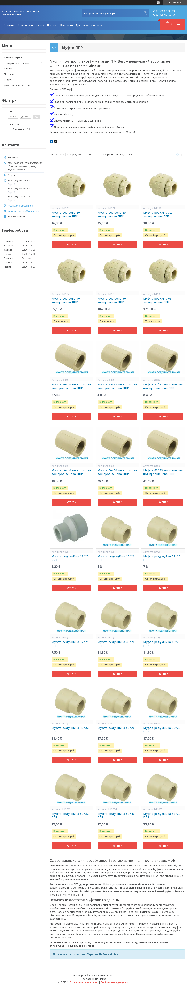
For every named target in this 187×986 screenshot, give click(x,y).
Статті (8, 68)
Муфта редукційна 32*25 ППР (70, 643)
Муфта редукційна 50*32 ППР (70, 815)
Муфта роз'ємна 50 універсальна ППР (112, 300)
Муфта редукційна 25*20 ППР (116, 558)
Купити (71, 244)
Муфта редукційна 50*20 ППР (116, 729)
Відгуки (9, 80)
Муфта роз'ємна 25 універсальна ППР (112, 214)
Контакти (66, 25)
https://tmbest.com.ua (20, 205)
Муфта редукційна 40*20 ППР (116, 643)
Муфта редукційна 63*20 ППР (162, 815)
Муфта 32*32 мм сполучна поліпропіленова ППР (163, 386)
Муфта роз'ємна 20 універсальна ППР (66, 214)
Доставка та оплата (89, 25)
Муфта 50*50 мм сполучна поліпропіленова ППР (117, 472)
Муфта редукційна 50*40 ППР (116, 815)
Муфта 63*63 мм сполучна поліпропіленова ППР (163, 472)
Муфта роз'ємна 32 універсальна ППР (157, 214)
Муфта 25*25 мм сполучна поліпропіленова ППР (117, 386)
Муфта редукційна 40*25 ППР (162, 643)
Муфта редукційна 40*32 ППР (70, 729)
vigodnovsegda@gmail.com (24, 211)
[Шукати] (145, 13)
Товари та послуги (29, 25)
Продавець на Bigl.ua (93, 978)
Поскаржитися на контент (84, 982)
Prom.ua (112, 975)
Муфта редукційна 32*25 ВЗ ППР (70, 558)
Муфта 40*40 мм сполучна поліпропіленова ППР (71, 472)
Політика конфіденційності (115, 982)
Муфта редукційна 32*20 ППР (162, 558)
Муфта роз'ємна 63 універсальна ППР (157, 300)
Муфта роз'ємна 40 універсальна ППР (66, 300)
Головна (8, 25)
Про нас (52, 25)
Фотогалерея (13, 57)
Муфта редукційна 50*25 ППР (162, 729)
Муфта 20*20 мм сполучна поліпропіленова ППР (71, 386)
